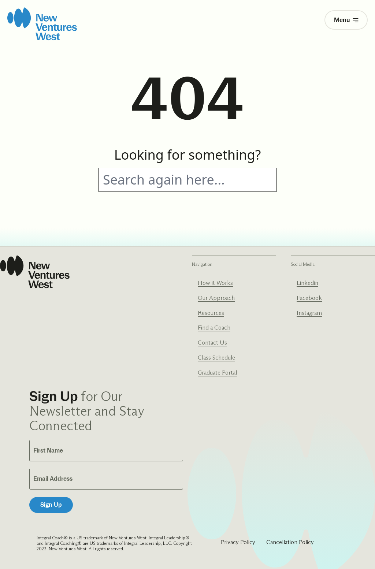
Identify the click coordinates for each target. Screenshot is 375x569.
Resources (211, 312)
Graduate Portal (217, 372)
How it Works (215, 282)
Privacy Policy (238, 542)
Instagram (309, 312)
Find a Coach (214, 327)
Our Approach (216, 297)
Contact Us (212, 342)
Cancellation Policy (290, 542)
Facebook (309, 297)
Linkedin (307, 282)
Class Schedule (216, 357)
